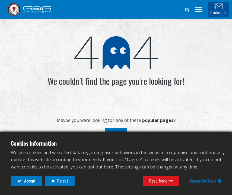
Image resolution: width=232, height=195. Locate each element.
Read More (158, 181)
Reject (62, 181)
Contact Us (222, 13)
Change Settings (202, 181)
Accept (29, 181)
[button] (190, 10)
